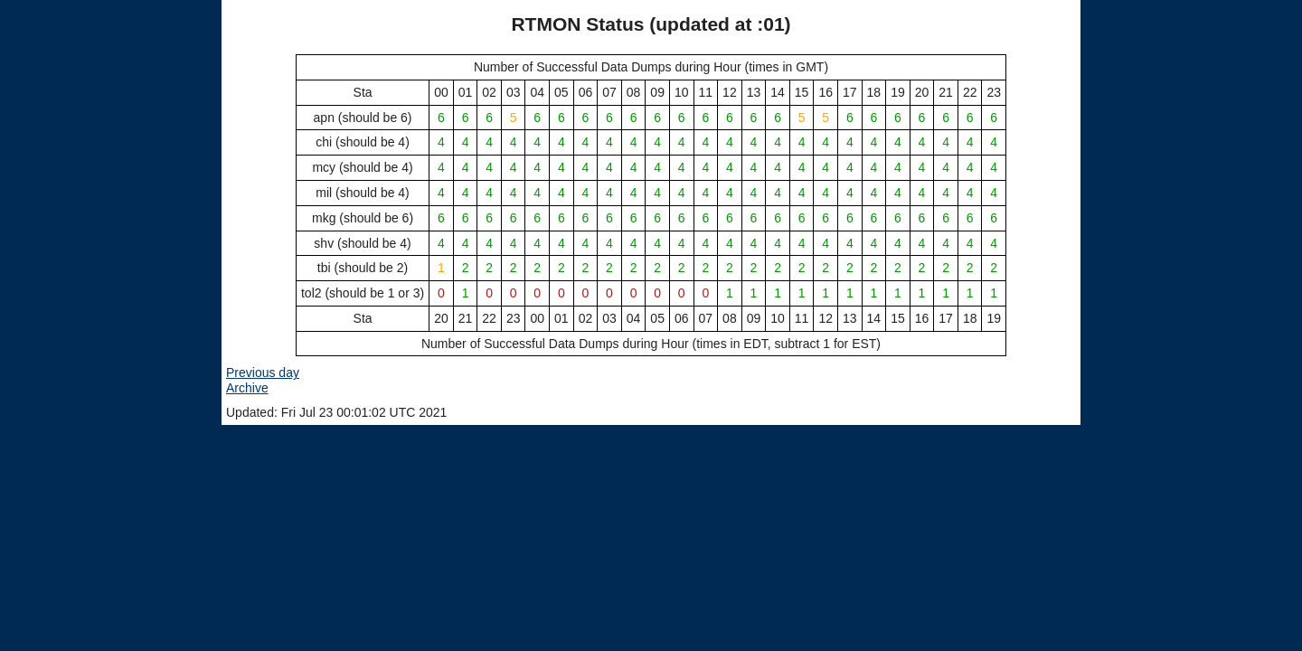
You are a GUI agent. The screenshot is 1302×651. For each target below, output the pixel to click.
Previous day (262, 372)
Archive (247, 388)
